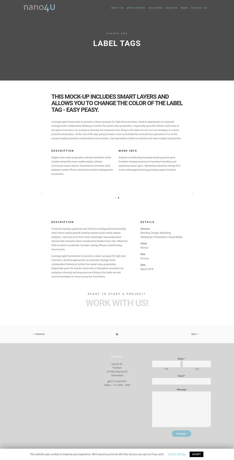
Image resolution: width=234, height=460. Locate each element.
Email (181, 376)
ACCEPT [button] (196, 454)
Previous (39, 334)
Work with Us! (117, 303)
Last (197, 369)
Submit (181, 433)
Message (181, 389)
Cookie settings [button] (177, 454)
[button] (115, 197)
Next (195, 334)
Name (181, 358)
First (166, 369)
